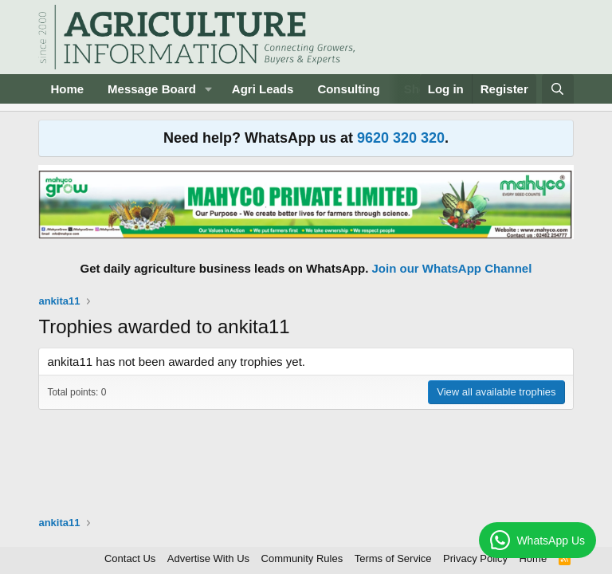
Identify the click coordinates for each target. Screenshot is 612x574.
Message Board (152, 89)
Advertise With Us (208, 558)
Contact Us (129, 558)
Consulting (348, 89)
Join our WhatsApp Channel (452, 268)
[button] (209, 89)
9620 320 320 (401, 138)
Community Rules (302, 558)
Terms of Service (393, 558)
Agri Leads (263, 89)
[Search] (557, 89)
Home (67, 89)
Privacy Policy (475, 558)
